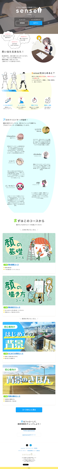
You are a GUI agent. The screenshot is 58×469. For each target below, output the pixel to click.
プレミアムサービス (29, 448)
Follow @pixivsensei (29, 431)
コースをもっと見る (29, 410)
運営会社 (38, 450)
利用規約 (35, 448)
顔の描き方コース (14, 307)
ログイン (35, 23)
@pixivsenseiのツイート (29, 435)
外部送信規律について (31, 450)
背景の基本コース (14, 396)
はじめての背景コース (15, 353)
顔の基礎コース (13, 264)
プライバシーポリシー (22, 450)
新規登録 (22, 23)
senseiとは (23, 448)
